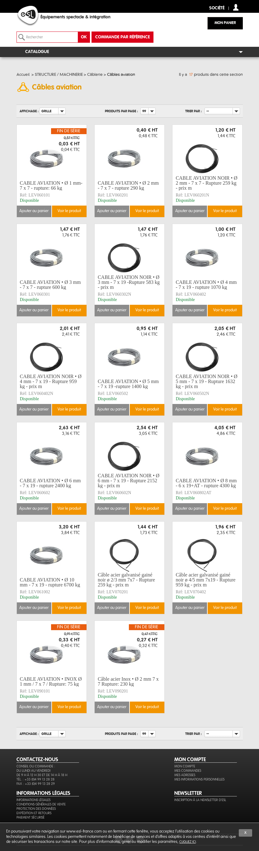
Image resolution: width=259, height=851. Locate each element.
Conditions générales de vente (41, 804)
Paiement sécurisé (30, 817)
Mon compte (184, 766)
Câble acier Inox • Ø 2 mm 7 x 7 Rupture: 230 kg (128, 681)
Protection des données (36, 808)
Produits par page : (121, 111)
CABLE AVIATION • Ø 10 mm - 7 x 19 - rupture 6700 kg (50, 582)
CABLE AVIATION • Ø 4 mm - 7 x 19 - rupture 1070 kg (206, 285)
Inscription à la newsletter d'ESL (200, 800)
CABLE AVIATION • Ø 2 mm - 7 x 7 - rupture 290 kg (128, 185)
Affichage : (29, 111)
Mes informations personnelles (199, 779)
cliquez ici (187, 842)
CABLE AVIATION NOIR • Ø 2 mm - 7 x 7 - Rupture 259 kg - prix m (206, 183)
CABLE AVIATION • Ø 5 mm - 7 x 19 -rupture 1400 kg (128, 384)
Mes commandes (187, 770)
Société (216, 8)
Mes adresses (184, 775)
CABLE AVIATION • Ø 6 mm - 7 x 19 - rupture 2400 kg (50, 483)
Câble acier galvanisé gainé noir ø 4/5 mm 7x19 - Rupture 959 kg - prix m (205, 579)
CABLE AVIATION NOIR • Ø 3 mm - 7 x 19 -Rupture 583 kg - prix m (129, 282)
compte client (235, 7)
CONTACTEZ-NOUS (37, 759)
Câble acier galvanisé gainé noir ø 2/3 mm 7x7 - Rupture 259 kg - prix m (126, 579)
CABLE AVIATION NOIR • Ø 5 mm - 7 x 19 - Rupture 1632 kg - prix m (206, 381)
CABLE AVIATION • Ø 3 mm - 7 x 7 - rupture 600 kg (50, 285)
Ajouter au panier (34, 211)
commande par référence (122, 37)
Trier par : (193, 111)
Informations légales (33, 800)
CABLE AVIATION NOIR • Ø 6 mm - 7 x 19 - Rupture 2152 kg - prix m (128, 480)
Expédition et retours (33, 813)
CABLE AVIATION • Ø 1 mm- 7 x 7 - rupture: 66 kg (51, 185)
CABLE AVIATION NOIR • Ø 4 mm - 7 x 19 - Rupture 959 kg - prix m (51, 381)
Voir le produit (69, 211)
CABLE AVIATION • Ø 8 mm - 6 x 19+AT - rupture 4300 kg (206, 483)
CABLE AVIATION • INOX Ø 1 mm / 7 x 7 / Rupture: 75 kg (51, 681)
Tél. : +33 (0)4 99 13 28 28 (35, 779)
